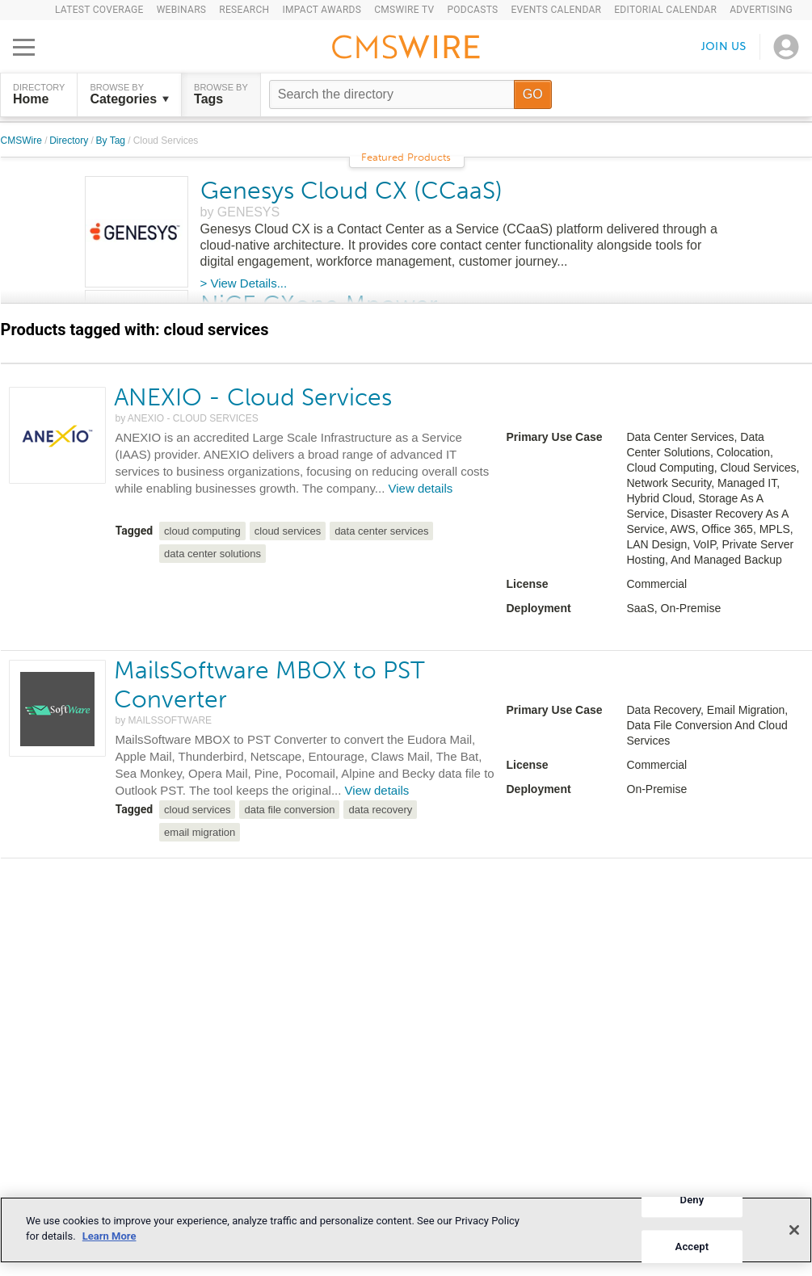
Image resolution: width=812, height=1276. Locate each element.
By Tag (112, 140)
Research (244, 9)
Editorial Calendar (665, 9)
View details (420, 488)
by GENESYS (240, 212)
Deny (692, 1200)
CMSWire (23, 140)
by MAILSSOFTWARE (164, 720)
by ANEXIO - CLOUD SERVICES (187, 418)
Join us (724, 46)
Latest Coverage (99, 9)
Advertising (761, 9)
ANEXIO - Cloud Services (253, 397)
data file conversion (289, 810)
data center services (381, 531)
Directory (69, 140)
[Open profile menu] (786, 47)
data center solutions (212, 554)
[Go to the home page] (406, 49)
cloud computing (202, 531)
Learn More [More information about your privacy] (109, 1236)
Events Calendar (556, 9)
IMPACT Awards (321, 9)
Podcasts (472, 9)
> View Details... (244, 283)
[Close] (794, 1230)
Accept (692, 1246)
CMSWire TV (404, 9)
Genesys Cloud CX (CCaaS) (351, 190)
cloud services (288, 531)
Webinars (182, 9)
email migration (199, 832)
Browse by (129, 94)
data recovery (380, 810)
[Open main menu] (24, 47)
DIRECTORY (39, 94)
